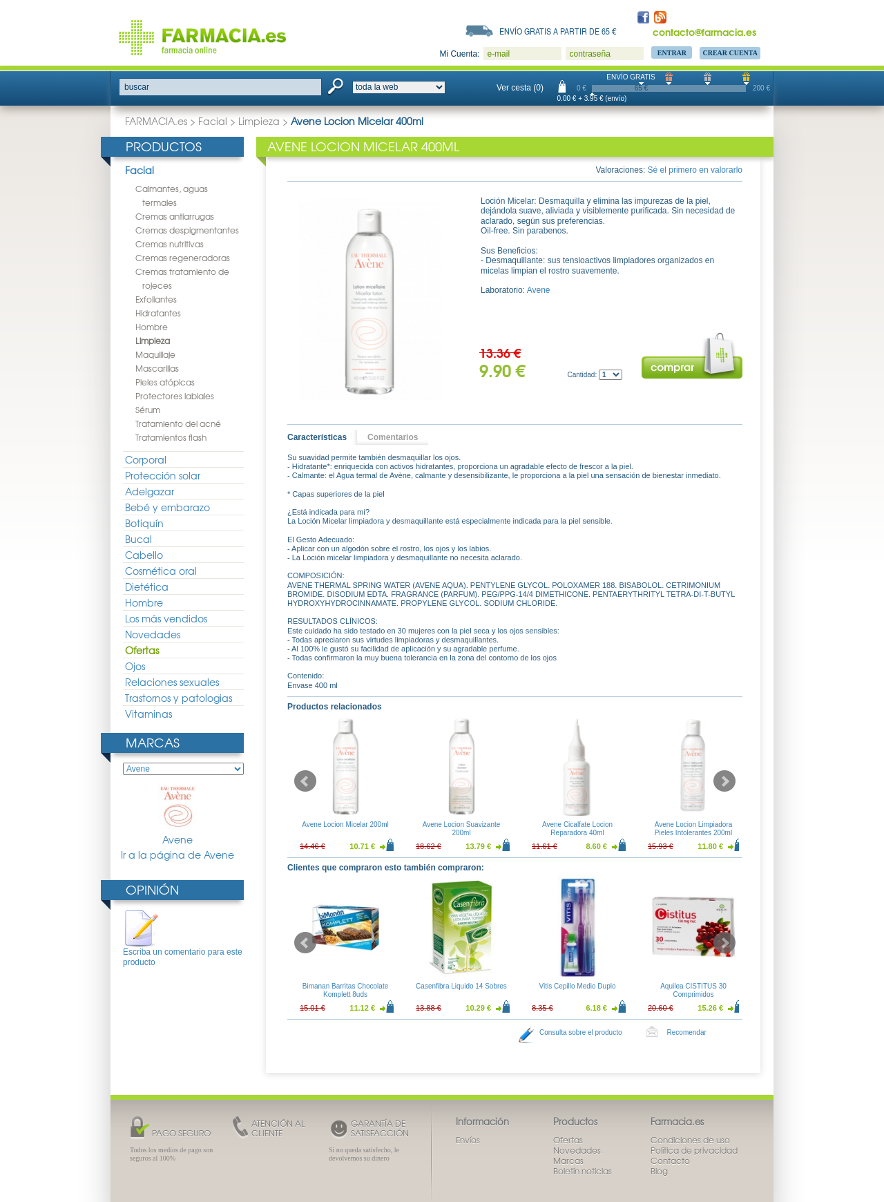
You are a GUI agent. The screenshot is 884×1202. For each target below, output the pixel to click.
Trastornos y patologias (178, 698)
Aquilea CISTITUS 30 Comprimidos (693, 990)
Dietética (147, 586)
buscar (136, 87)
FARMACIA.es (156, 121)
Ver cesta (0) (520, 88)
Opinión (152, 889)
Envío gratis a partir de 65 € (558, 31)
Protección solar (162, 475)
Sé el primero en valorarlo (695, 170)
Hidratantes (158, 313)
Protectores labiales (174, 396)
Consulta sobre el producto (580, 1032)
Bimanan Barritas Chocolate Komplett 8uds (345, 990)
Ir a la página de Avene (177, 854)
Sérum (147, 409)
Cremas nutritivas (169, 244)
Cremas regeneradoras (182, 257)
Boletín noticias (582, 1171)
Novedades (152, 634)
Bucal (138, 539)
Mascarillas (157, 368)
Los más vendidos (166, 618)
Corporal (145, 459)
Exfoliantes (156, 299)
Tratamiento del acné (178, 423)
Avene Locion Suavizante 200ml (462, 829)
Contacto (670, 1160)
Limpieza (259, 121)
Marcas (153, 742)
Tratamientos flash (170, 437)
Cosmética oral (161, 571)
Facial (212, 121)
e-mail (498, 54)
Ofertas (142, 650)
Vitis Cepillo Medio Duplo (577, 986)
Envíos (468, 1140)
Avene (177, 815)
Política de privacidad (694, 1150)
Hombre (151, 327)
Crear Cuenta (730, 53)
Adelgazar (149, 491)
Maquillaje (155, 354)
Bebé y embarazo (167, 507)
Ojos (135, 666)
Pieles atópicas (165, 382)
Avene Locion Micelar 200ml (345, 824)
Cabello (144, 555)
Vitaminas (148, 714)
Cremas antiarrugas (174, 216)
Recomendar (687, 1032)
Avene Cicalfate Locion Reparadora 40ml (577, 829)
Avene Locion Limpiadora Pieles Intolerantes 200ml (694, 829)
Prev (305, 781)
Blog (659, 1171)
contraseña (589, 54)
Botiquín (144, 523)
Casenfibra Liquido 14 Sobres (461, 986)
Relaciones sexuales (172, 682)
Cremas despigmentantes (187, 230)
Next (724, 781)
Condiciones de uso (690, 1140)
